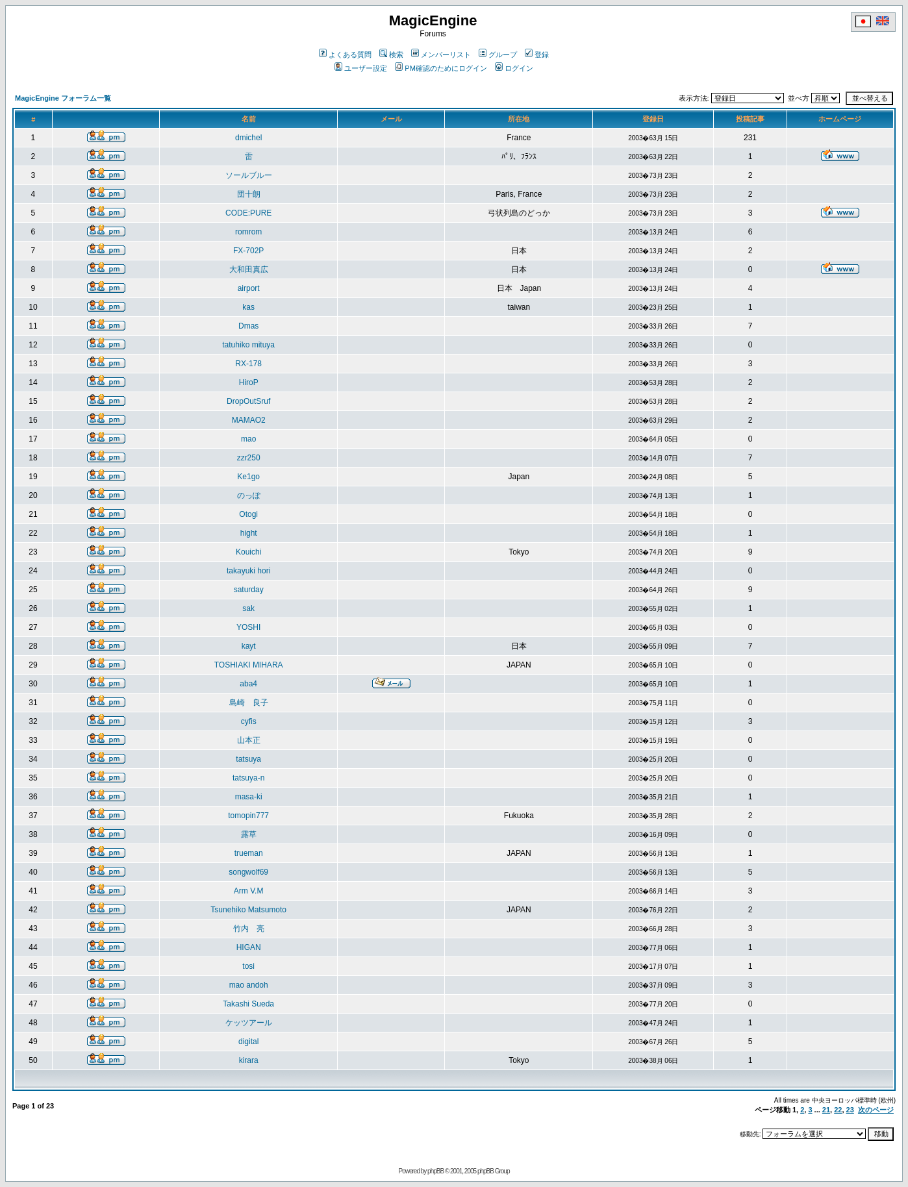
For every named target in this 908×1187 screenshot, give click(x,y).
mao (248, 439)
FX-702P (248, 250)
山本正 (248, 740)
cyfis (249, 721)
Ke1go (248, 476)
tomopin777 (248, 815)
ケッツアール (248, 1022)
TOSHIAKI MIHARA (248, 664)
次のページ (876, 1110)
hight (248, 533)
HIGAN (248, 947)
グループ (498, 54)
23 (850, 1110)
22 (838, 1110)
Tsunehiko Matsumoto (248, 909)
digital (248, 1041)
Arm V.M (249, 890)
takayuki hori (248, 570)
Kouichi (248, 551)
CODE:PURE (248, 213)
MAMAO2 (249, 420)
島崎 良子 (248, 702)
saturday (249, 589)
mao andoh (248, 985)
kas (248, 307)
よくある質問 (345, 54)
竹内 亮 (248, 928)
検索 (391, 54)
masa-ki (248, 796)
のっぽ (248, 495)
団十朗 (248, 194)
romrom (248, 231)
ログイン (514, 68)
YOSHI (248, 627)
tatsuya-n (248, 777)
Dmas (248, 326)
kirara (249, 1060)
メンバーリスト (441, 54)
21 (826, 1110)
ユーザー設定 (360, 68)
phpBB (435, 1171)
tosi (248, 966)
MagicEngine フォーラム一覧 (63, 98)
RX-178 (248, 363)
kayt (249, 646)
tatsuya (248, 759)
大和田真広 (248, 269)
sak (248, 608)
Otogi (248, 514)
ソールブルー (248, 175)
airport (249, 288)
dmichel (248, 137)
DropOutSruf (248, 401)
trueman (248, 853)
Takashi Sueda (248, 1003)
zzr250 (248, 457)
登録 (537, 54)
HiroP (249, 382)
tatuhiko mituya (248, 344)
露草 (249, 834)
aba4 (248, 683)
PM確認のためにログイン (441, 68)
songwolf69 (248, 872)
